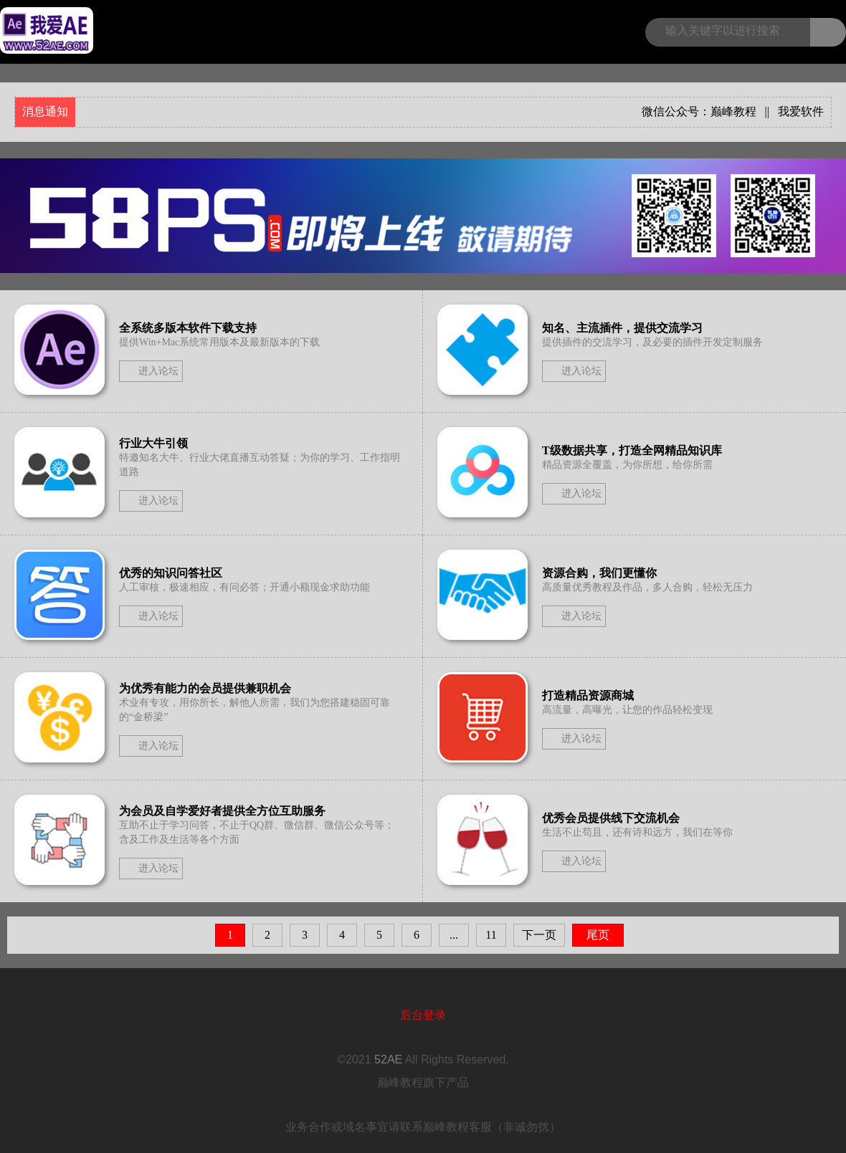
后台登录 (423, 1015)
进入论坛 (158, 370)
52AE (388, 1059)
